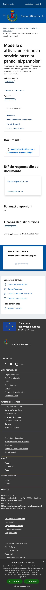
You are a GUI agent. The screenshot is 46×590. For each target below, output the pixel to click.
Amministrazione (16, 28)
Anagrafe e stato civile (13, 406)
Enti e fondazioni (11, 385)
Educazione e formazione (14, 438)
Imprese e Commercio (13, 417)
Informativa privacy (12, 550)
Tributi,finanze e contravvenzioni (17, 441)
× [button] (43, 562)
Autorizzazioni (10, 452)
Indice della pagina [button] (14, 108)
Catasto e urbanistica (13, 420)
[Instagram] (16, 364)
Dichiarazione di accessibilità (15, 557)
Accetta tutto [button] (14, 581)
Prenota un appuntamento (15, 518)
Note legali (9, 554)
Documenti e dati (32, 28)
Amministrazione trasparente (16, 543)
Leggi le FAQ (9, 522)
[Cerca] (43, 16)
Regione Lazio (8, 4)
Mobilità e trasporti (12, 427)
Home (5, 28)
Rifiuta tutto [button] (32, 581)
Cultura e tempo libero (13, 410)
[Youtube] (11, 364)
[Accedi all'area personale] (32, 4)
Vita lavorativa (10, 413)
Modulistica (7, 30)
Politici (7, 388)
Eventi (7, 483)
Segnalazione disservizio (14, 525)
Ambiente (8, 445)
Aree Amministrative (13, 378)
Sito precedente (11, 532)
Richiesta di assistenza (13, 529)
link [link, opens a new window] (26, 577)
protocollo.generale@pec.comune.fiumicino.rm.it (23, 506)
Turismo (8, 424)
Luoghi (7, 479)
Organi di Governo (12, 374)
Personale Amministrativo (14, 392)
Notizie (7, 463)
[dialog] (23, 574)
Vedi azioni (20, 90)
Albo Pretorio (10, 547)
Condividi (9, 90)
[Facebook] (5, 364)
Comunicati (9, 466)
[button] (23, 586)
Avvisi (7, 470)
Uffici (7, 381)
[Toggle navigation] (4, 15)
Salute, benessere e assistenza (16, 448)
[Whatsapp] (22, 364)
